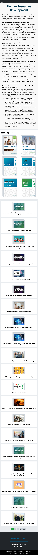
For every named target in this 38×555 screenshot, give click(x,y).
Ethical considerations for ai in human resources (19, 327)
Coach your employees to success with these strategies (19, 361)
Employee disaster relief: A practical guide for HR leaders (19, 409)
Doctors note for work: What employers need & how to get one (19, 213)
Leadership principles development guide (19, 424)
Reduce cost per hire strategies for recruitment (19, 440)
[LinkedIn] (17, 547)
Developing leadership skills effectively (19, 280)
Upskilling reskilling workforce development (19, 311)
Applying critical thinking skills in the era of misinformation (19, 474)
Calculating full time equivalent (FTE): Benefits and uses (19, 491)
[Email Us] (21, 547)
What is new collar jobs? (19, 393)
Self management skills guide (19, 507)
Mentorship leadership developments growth (19, 295)
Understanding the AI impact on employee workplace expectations (19, 344)
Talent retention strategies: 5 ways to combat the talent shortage (19, 457)
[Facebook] (14, 547)
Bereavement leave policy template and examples (19, 523)
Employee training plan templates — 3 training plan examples (19, 247)
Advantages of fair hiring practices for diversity (19, 377)
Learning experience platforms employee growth (19, 264)
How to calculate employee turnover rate (19, 230)
